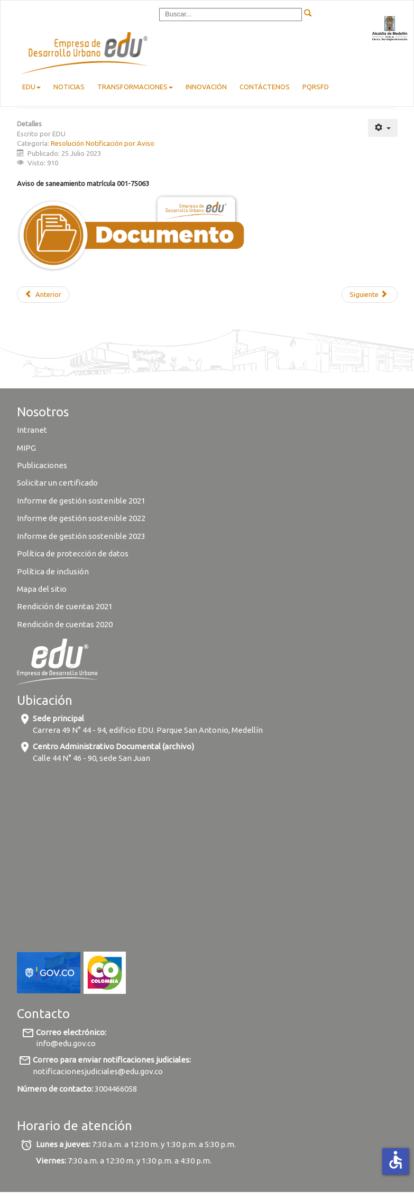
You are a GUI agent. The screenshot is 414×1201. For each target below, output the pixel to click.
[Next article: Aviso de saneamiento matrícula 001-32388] (369, 294)
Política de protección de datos (73, 553)
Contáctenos (265, 86)
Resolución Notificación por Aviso (102, 143)
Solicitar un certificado (57, 482)
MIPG (26, 447)
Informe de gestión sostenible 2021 (81, 500)
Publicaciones (42, 465)
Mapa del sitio (42, 588)
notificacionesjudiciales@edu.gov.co (98, 1071)
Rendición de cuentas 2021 (65, 606)
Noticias (69, 86)
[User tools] (382, 128)
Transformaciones (135, 86)
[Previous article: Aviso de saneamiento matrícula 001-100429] (43, 294)
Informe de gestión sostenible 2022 (81, 518)
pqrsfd (315, 86)
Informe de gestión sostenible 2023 (81, 536)
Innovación (206, 86)
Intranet (32, 429)
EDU (31, 86)
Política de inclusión (53, 571)
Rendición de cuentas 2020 (65, 624)
